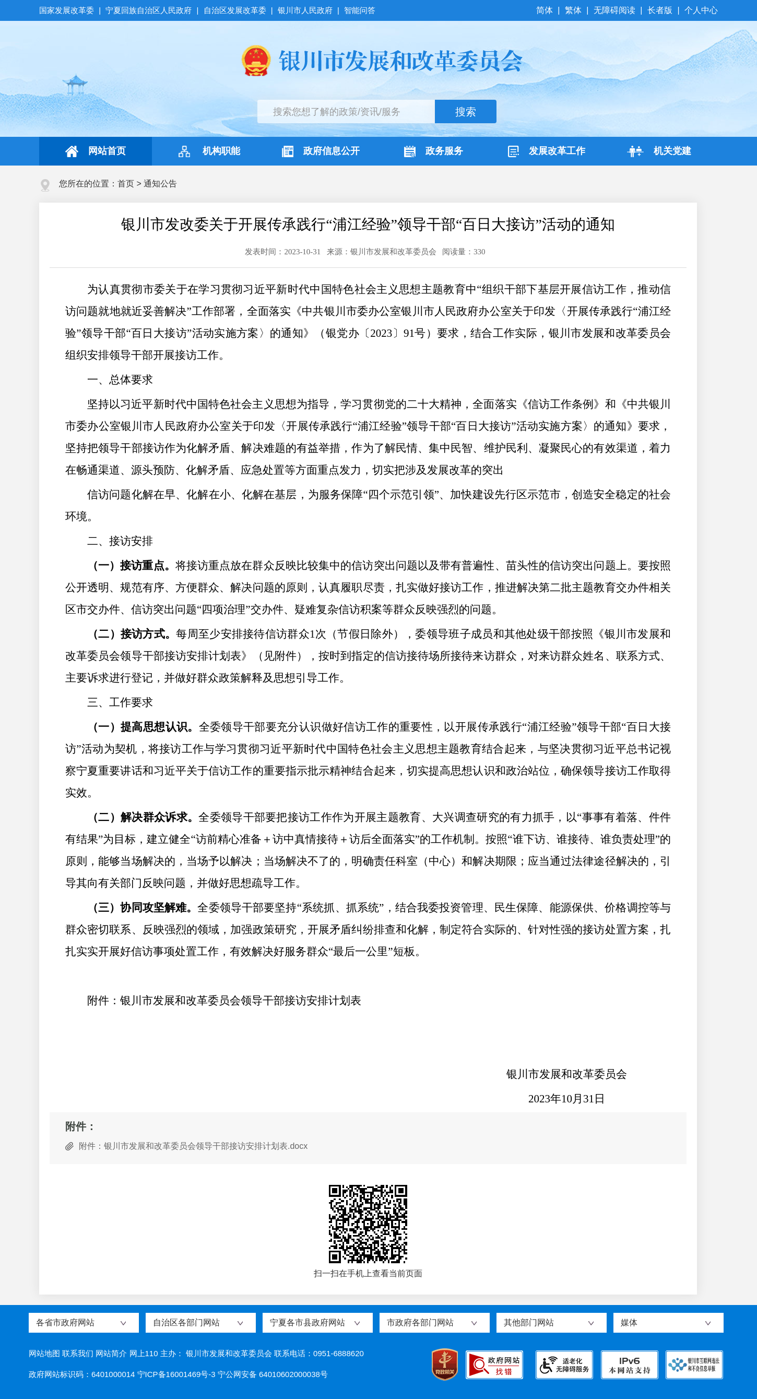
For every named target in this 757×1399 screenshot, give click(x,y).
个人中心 (701, 10)
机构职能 (208, 151)
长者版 (659, 10)
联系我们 (77, 1353)
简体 (545, 10)
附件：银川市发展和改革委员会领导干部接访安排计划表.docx (193, 1146)
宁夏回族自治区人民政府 (148, 10)
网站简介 (111, 1353)
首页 (125, 183)
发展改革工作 (546, 151)
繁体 (573, 10)
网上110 (143, 1353)
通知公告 (160, 183)
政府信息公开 (321, 151)
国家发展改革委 (67, 10)
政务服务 (433, 151)
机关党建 (659, 151)
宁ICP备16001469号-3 (176, 1374)
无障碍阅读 (614, 10)
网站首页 (95, 151)
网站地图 (44, 1353)
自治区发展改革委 (235, 10)
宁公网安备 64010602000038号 (273, 1374)
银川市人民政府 (305, 10)
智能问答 (359, 10)
